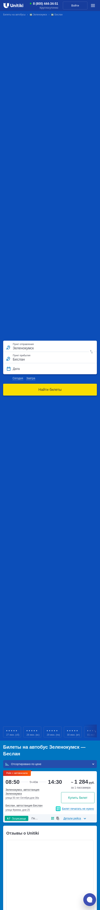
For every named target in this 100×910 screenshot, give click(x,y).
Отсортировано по (23, 764)
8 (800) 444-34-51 (45, 3)
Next (95, 732)
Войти (75, 5)
